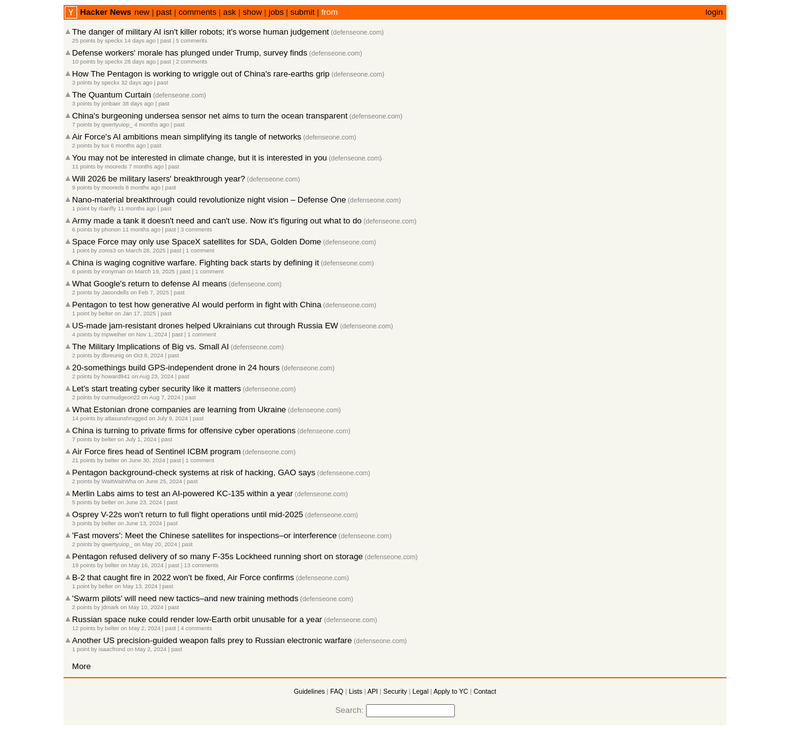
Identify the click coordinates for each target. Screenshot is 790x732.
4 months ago (151, 125)
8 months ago (142, 188)
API (372, 691)
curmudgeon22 (121, 397)
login (714, 12)
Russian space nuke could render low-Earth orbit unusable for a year (197, 619)
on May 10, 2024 (142, 607)
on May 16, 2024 (142, 565)
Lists (355, 691)
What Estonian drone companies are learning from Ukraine (179, 409)
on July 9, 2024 (168, 418)
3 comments (196, 230)
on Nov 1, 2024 (147, 334)
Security (395, 691)
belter (106, 313)
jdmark (110, 607)
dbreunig (113, 355)
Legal (420, 691)
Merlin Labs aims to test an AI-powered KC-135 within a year (182, 493)
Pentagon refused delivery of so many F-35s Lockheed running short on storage (217, 556)
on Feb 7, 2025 (149, 292)
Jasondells (115, 292)
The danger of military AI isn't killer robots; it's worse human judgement (200, 31)
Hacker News (105, 12)
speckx (114, 41)
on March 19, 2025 (151, 271)
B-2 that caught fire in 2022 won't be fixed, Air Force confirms (183, 577)
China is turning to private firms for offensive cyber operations (184, 430)
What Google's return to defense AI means (149, 283)
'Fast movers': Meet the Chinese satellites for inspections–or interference (204, 535)
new (142, 12)
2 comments (191, 62)
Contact (484, 691)
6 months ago (128, 146)
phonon (111, 230)
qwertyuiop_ (117, 125)
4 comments (196, 628)
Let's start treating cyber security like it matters (156, 388)
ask (229, 12)
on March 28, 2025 (141, 250)
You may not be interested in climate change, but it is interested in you (199, 157)
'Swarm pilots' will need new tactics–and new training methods (185, 598)
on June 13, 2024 (139, 523)
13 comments (201, 565)
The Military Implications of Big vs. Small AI (150, 346)
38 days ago (138, 104)
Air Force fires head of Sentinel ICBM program (156, 451)
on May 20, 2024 (155, 544)
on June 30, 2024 (143, 460)
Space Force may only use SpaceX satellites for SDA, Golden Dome (197, 241)
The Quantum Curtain (111, 94)
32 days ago (136, 83)
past (164, 12)
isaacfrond (112, 649)
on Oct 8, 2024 (144, 355)
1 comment (200, 250)
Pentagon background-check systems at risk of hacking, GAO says (193, 472)
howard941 (116, 376)
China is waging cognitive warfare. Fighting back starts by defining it (195, 262)
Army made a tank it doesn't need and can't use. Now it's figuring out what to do (217, 220)
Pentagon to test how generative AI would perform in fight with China (197, 304)
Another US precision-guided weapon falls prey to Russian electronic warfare (212, 640)
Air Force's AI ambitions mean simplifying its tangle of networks (186, 136)
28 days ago (140, 62)
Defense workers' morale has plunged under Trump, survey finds (189, 52)
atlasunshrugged (126, 418)
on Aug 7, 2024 (160, 397)
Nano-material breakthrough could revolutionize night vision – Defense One (209, 199)
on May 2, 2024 (140, 628)
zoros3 (107, 250)
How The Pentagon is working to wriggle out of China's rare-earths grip (201, 73)
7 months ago (146, 167)
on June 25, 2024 (160, 481)
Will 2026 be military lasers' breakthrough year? (158, 178)
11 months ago (137, 209)
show (252, 12)
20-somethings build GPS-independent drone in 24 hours (176, 367)
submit (303, 12)
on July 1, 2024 (136, 439)
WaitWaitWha (119, 481)
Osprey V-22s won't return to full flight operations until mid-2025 (187, 514)
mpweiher (114, 334)
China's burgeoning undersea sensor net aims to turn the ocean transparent (209, 115)
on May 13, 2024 (136, 586)
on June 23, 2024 (139, 502)
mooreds (116, 167)
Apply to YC (450, 691)
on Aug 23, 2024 (152, 376)
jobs (275, 12)
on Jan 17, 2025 (135, 313)
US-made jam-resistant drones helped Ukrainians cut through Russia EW (205, 325)
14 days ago (140, 41)
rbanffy (107, 209)
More (81, 666)
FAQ (336, 691)
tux (105, 146)
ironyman (113, 271)
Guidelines (309, 691)
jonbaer (111, 104)
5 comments (191, 41)
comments (197, 12)
